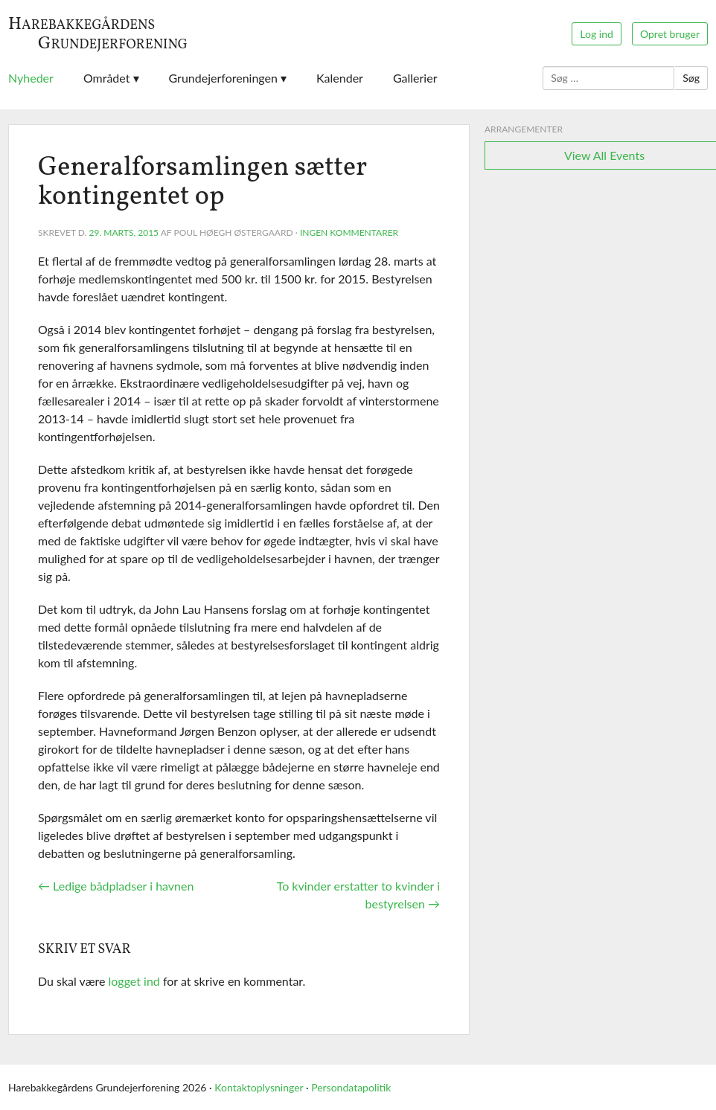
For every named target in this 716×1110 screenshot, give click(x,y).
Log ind (596, 34)
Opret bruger (670, 34)
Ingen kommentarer (349, 232)
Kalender (339, 78)
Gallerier (415, 78)
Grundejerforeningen (223, 78)
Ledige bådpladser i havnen (116, 886)
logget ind (134, 981)
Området (106, 78)
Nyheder (31, 78)
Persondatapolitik (351, 1087)
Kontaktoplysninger (258, 1087)
